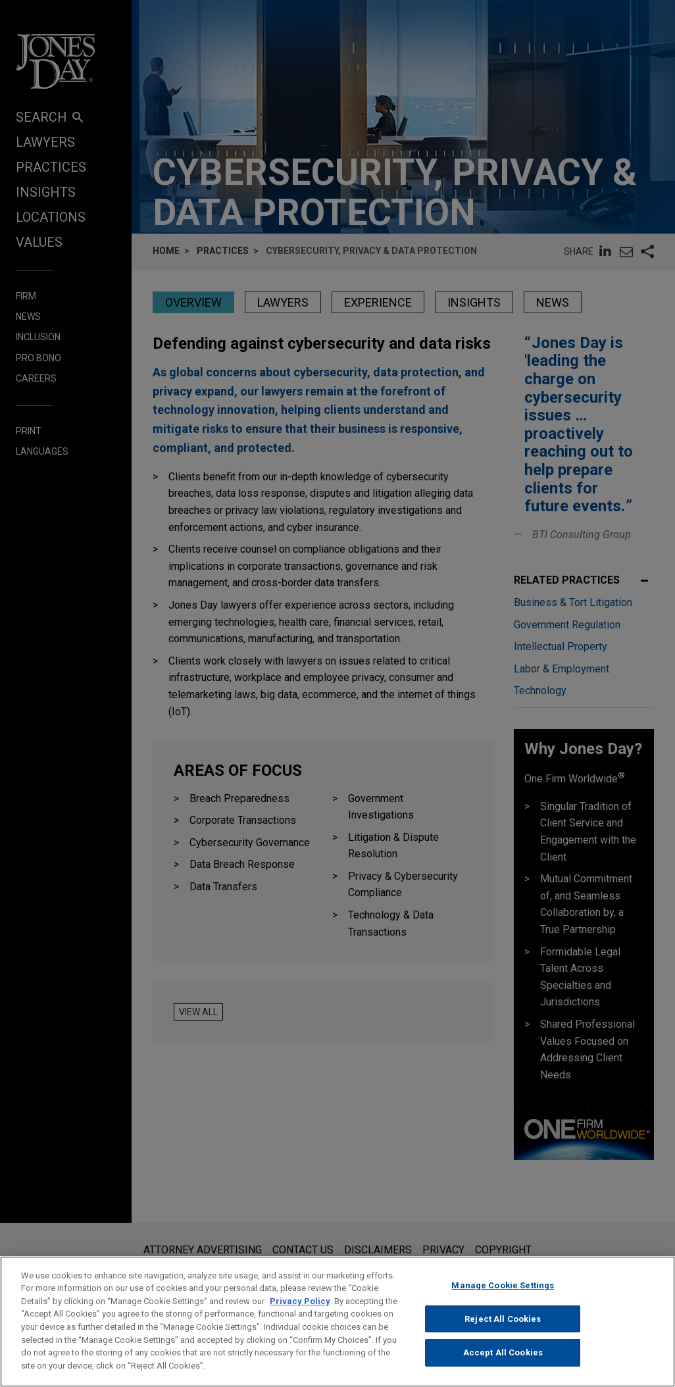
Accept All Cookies (503, 1366)
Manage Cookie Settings (502, 1299)
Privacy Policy (300, 1315)
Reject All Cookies (502, 1333)
